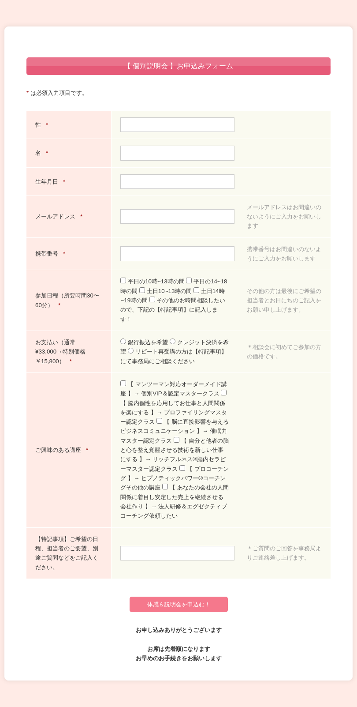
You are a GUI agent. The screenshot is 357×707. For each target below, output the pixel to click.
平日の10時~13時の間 (153, 281)
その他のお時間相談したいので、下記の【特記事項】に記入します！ (172, 310)
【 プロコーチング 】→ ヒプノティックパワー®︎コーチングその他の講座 (174, 478)
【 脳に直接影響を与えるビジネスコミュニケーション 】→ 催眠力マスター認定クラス (174, 431)
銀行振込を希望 (144, 342)
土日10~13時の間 (166, 291)
